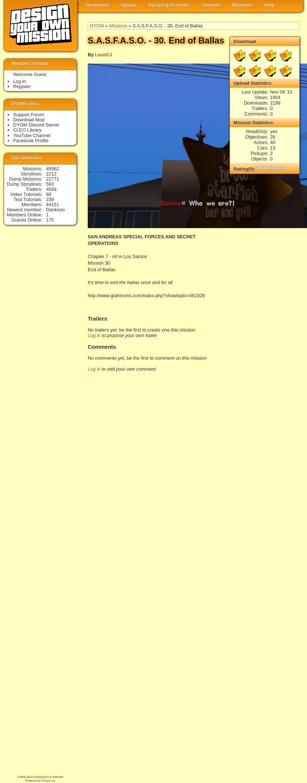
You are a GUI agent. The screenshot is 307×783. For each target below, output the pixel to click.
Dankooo (55, 209)
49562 (52, 168)
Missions (118, 26)
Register (22, 86)
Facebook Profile (30, 140)
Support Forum (28, 114)
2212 (51, 174)
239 (50, 199)
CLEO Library (27, 130)
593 (50, 184)
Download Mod (28, 119)
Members (242, 5)
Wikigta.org (48, 780)
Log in (94, 335)
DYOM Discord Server (36, 125)
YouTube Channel (31, 135)
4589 (51, 189)
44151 (52, 204)
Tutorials (210, 5)
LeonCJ (103, 54)
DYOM (97, 26)
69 (48, 194)
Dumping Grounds (168, 5)
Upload (128, 5)
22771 (52, 179)
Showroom (97, 5)
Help (269, 5)
